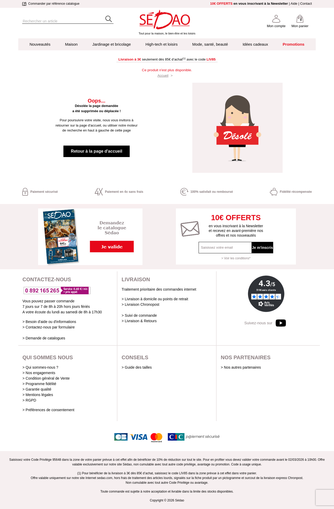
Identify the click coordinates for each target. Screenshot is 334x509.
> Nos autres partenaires (241, 367)
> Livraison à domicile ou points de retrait (155, 299)
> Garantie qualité (36, 389)
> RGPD (29, 400)
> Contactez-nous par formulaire (48, 327)
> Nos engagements (38, 373)
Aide (294, 3)
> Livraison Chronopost (140, 304)
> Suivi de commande (139, 315)
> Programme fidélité (39, 384)
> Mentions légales (37, 395)
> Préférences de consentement (48, 410)
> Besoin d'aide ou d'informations (49, 322)
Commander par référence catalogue (50, 3)
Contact (306, 3)
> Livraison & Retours (139, 321)
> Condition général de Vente (46, 378)
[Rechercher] (58, 21)
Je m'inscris (262, 247)
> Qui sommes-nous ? (40, 367)
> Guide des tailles (137, 367)
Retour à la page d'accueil (96, 151)
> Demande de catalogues (43, 338)
